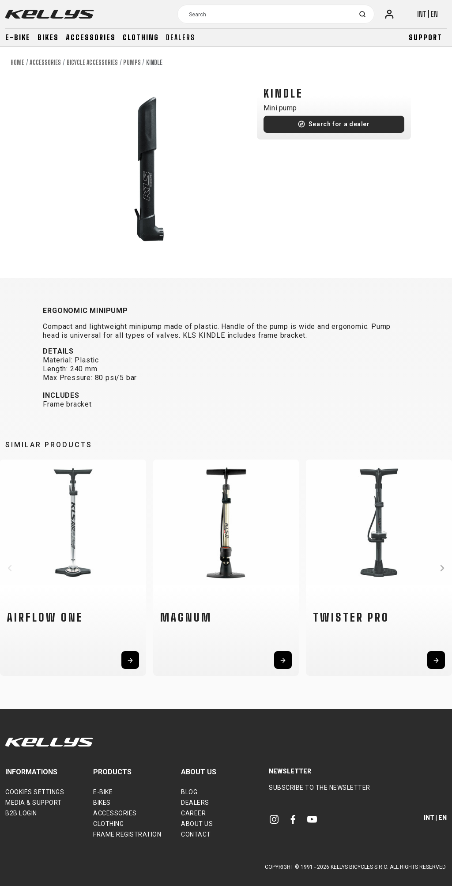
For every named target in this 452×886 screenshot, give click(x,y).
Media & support (33, 802)
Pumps (132, 62)
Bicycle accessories (92, 62)
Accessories (91, 37)
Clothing (141, 37)
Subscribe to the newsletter (319, 787)
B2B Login (21, 813)
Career (193, 813)
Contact (196, 834)
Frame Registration (127, 834)
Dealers (180, 37)
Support (425, 37)
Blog (189, 792)
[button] (9, 568)
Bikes (48, 37)
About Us (197, 823)
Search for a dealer (339, 124)
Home (17, 62)
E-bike (17, 37)
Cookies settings (34, 792)
